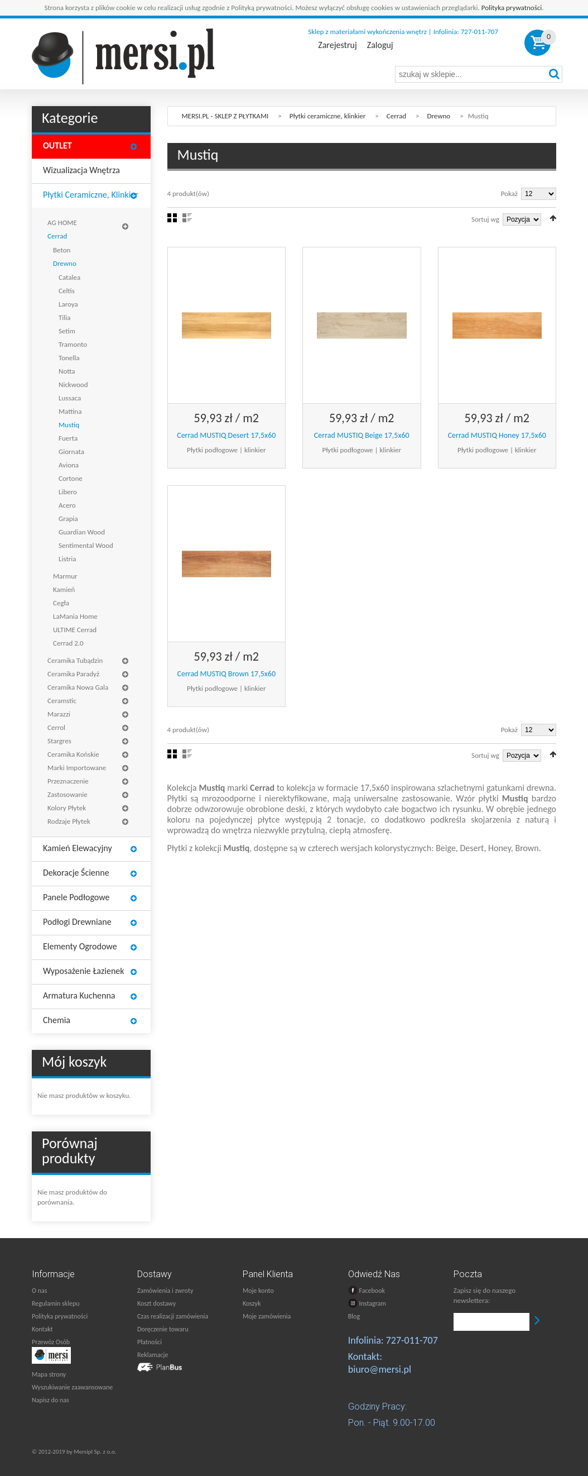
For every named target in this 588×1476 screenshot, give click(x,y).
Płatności (149, 1342)
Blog (354, 1316)
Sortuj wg (485, 219)
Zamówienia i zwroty (165, 1291)
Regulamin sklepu (56, 1303)
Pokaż (509, 193)
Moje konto (258, 1291)
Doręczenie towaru (163, 1329)
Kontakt (42, 1329)
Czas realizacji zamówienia (172, 1316)
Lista (187, 217)
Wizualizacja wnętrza (81, 170)
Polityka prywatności (511, 7)
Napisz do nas (50, 1400)
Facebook (366, 1290)
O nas (39, 1291)
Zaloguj (380, 45)
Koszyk (252, 1303)
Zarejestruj (337, 45)
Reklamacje (152, 1355)
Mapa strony (49, 1374)
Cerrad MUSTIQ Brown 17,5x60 (226, 674)
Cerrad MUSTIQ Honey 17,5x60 (497, 435)
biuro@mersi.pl (379, 1369)
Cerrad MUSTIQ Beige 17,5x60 (361, 435)
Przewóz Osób (51, 1342)
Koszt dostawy (156, 1303)
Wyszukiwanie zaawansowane (72, 1387)
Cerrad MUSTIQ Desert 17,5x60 (226, 435)
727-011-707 (412, 1340)
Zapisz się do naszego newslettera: (484, 1295)
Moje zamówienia (267, 1316)
